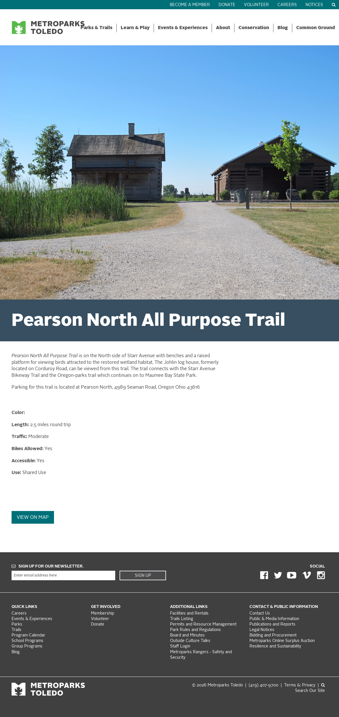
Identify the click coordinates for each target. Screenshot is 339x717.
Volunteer (256, 5)
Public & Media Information (274, 619)
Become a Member (190, 5)
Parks (17, 624)
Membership (103, 613)
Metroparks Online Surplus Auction (282, 641)
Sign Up (143, 576)
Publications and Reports (272, 624)
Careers (287, 5)
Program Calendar (28, 635)
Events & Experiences (183, 28)
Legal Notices (261, 630)
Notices (314, 5)
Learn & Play (135, 28)
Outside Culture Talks (190, 641)
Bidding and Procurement (273, 635)
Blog (282, 28)
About (223, 28)
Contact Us (259, 613)
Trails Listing (181, 619)
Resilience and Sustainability (275, 646)
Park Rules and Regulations (195, 630)
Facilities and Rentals (189, 613)
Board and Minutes (187, 635)
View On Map (33, 517)
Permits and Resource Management (203, 624)
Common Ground (315, 28)
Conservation (254, 28)
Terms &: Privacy (299, 685)
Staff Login (180, 646)
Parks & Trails (96, 28)
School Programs (27, 641)
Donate (227, 5)
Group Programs (27, 646)
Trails (16, 630)
